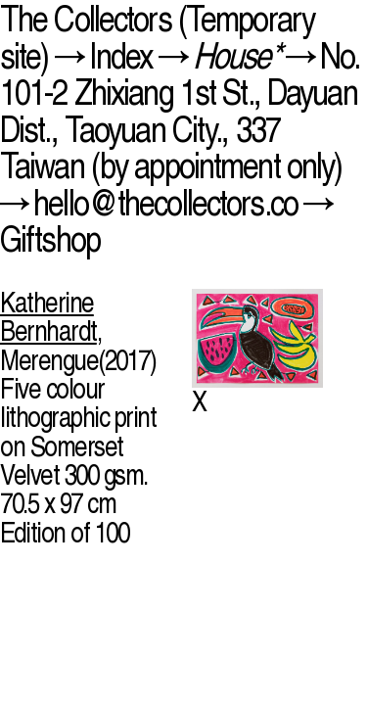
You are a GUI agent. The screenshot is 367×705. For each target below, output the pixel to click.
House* (236, 55)
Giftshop (50, 238)
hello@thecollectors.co (165, 202)
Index (121, 55)
